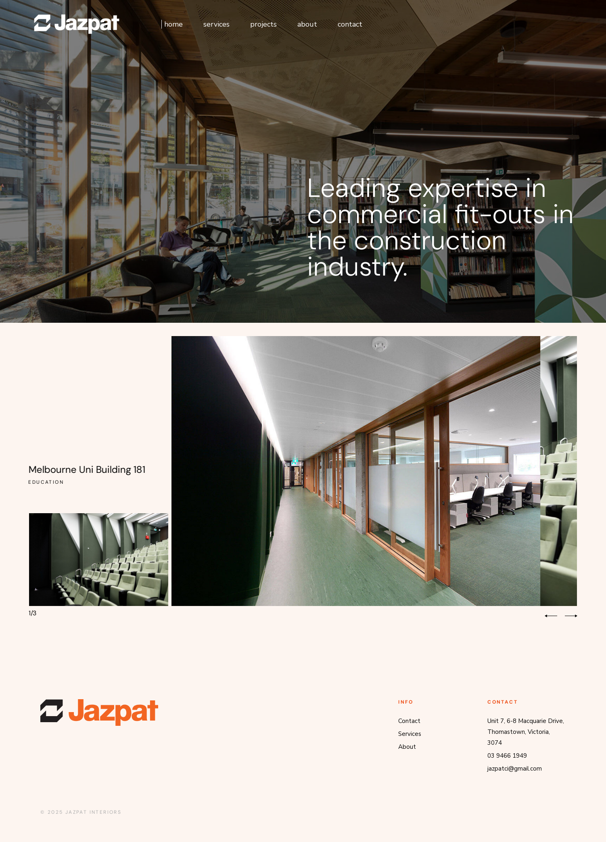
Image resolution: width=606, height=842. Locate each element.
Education (44, 482)
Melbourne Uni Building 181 (90, 469)
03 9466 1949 (507, 756)
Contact (409, 721)
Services (409, 734)
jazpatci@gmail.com (514, 769)
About (407, 747)
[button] (551, 616)
